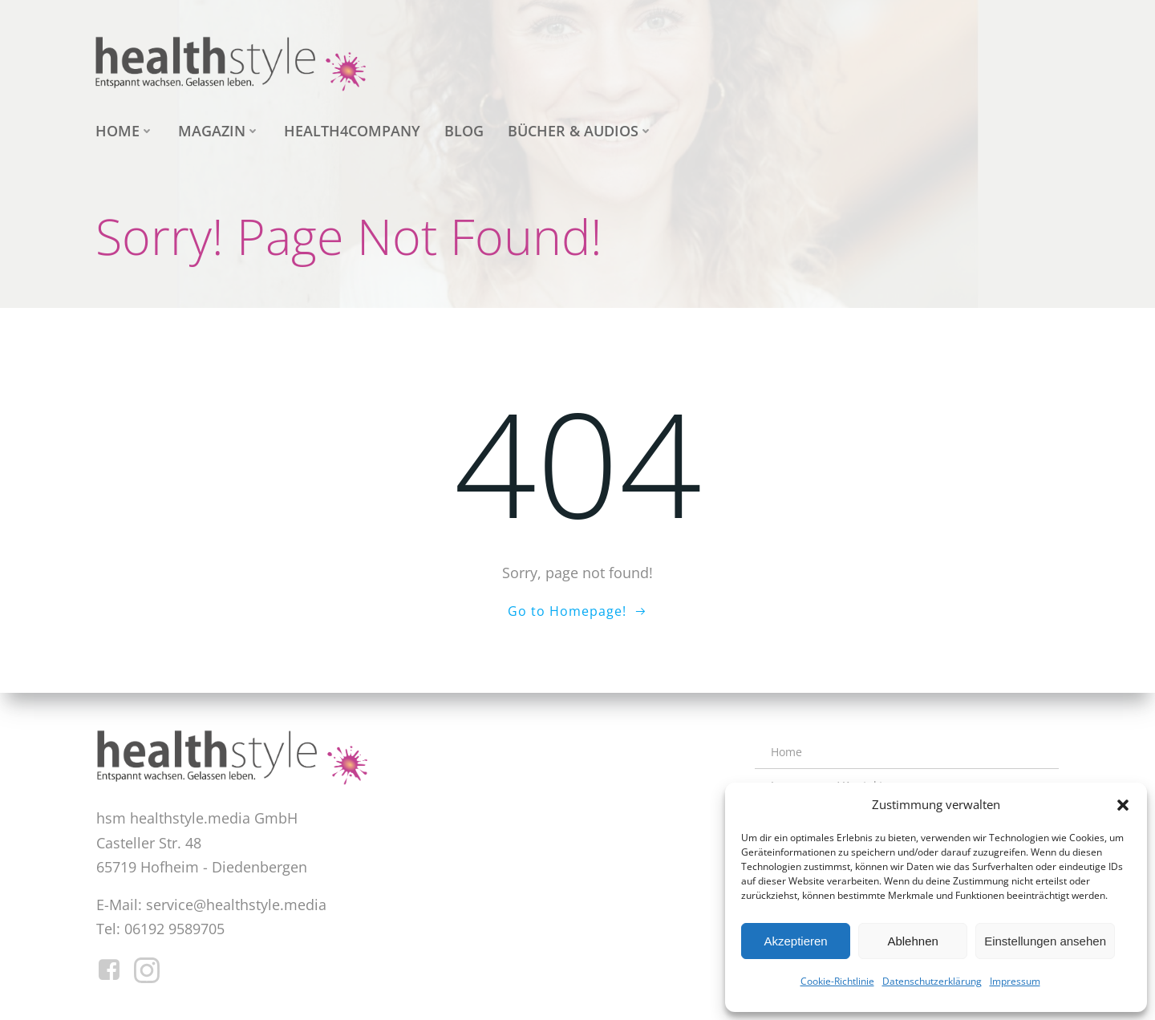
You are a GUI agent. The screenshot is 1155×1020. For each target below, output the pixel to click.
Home (124, 130)
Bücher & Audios (580, 130)
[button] (1123, 805)
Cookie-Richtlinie (837, 981)
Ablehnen (912, 941)
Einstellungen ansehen (1045, 941)
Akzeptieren (795, 941)
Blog (464, 130)
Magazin (219, 130)
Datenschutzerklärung (932, 981)
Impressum (1015, 981)
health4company (352, 130)
